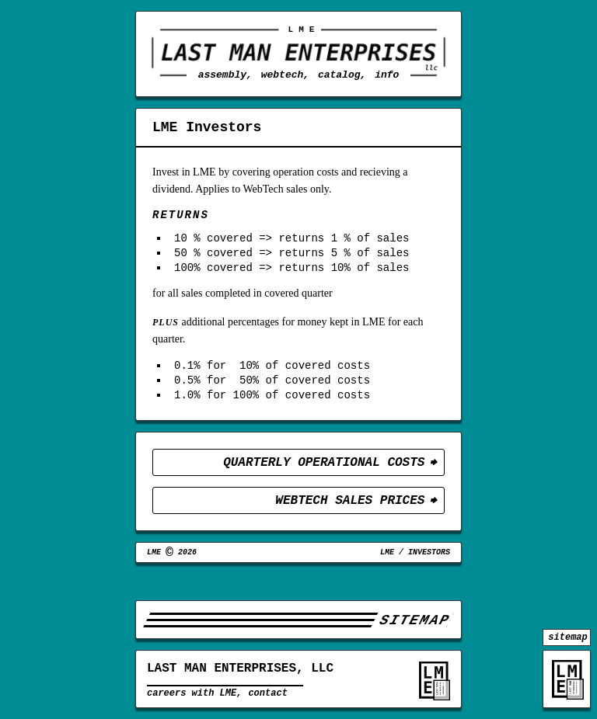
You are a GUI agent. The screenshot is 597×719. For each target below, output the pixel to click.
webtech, (285, 75)
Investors (429, 577)
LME (387, 577)
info (387, 75)
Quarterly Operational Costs (323, 482)
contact (267, 697)
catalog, (342, 75)
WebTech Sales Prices (349, 523)
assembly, (225, 75)
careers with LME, (194, 697)
